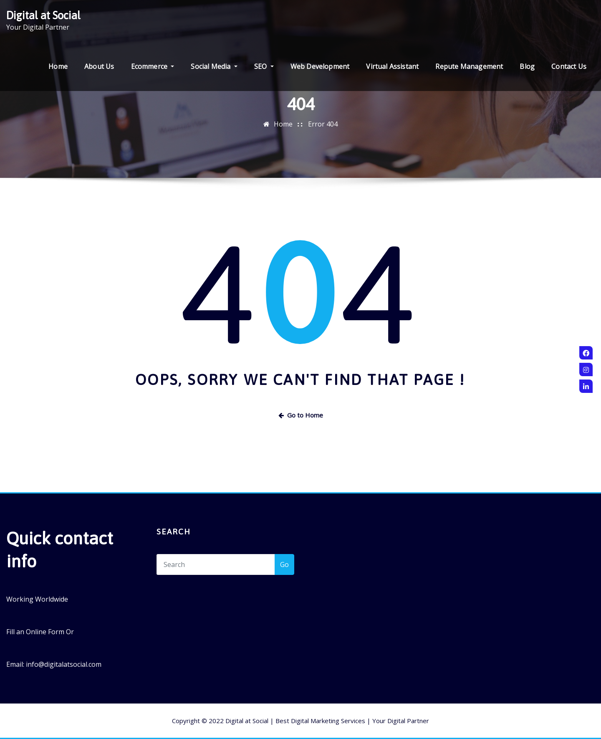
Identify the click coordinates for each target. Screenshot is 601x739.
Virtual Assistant (392, 66)
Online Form (45, 631)
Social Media (214, 66)
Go (284, 564)
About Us (99, 66)
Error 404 (323, 124)
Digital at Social (43, 15)
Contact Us (568, 66)
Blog (527, 66)
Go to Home (300, 415)
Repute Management (469, 66)
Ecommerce (152, 66)
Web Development (320, 66)
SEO (264, 66)
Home (58, 66)
